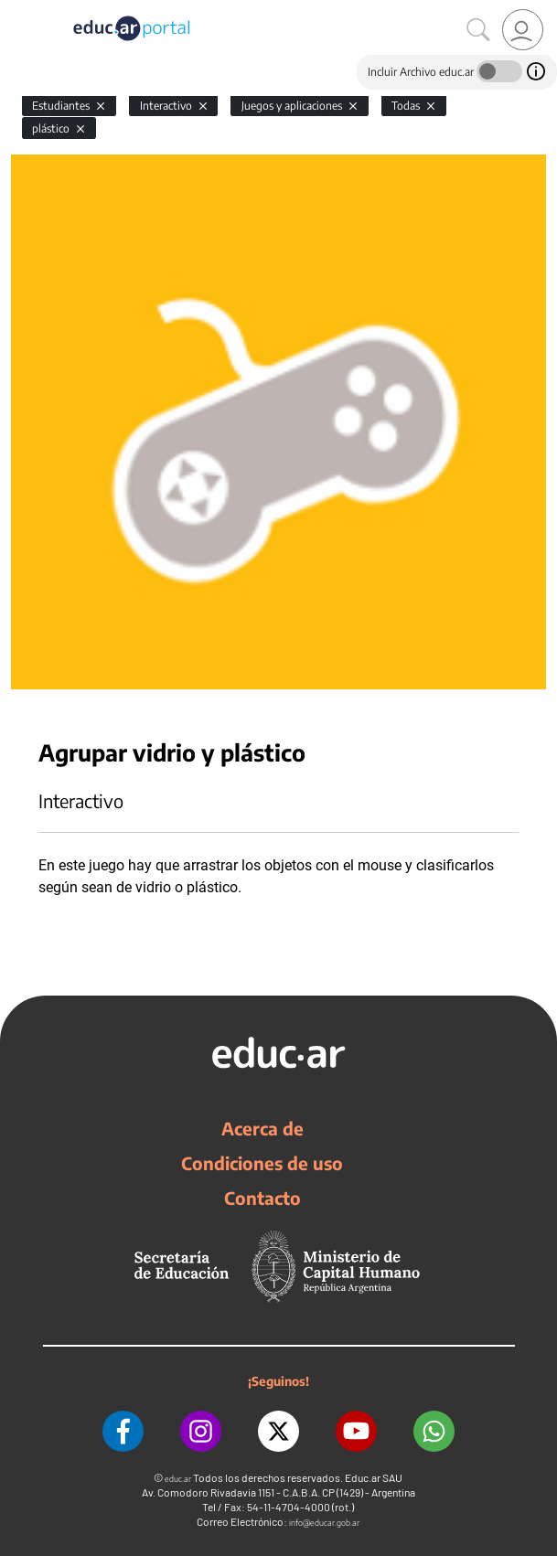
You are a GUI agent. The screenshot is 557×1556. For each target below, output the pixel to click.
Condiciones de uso (262, 1163)
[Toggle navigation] (16, 10)
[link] (522, 29)
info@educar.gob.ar (324, 1523)
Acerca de (262, 1128)
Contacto (262, 1198)
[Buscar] (478, 30)
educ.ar (178, 1479)
